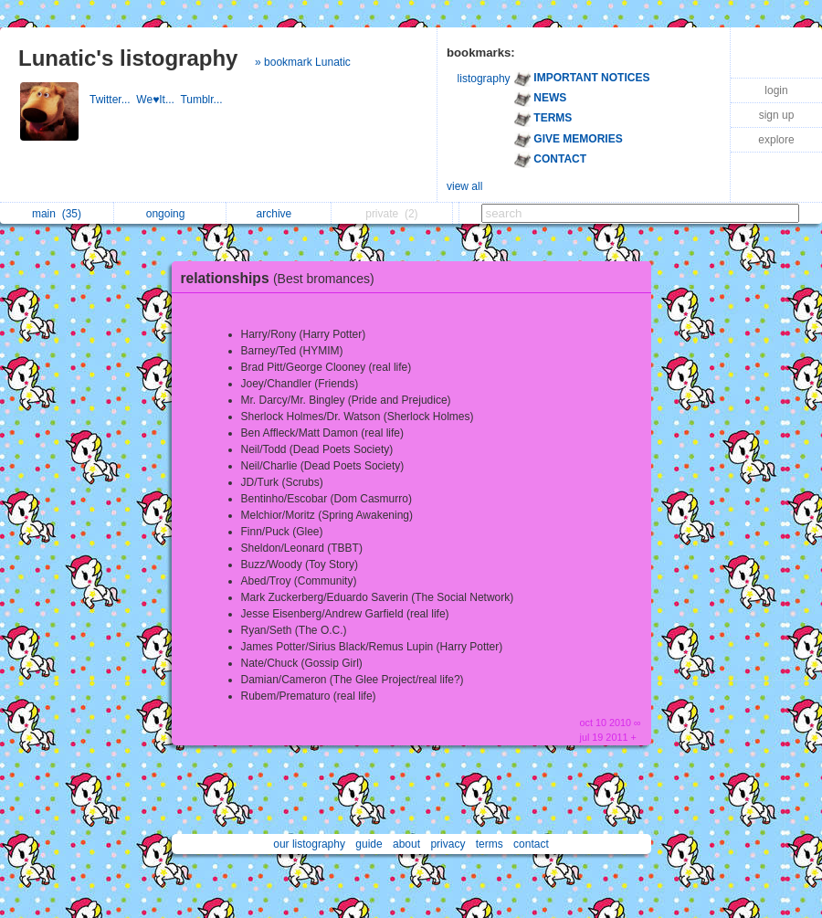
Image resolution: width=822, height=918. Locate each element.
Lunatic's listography (127, 58)
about (406, 844)
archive (279, 213)
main (56, 213)
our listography (309, 844)
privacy (447, 844)
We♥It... (158, 99)
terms (489, 844)
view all (464, 186)
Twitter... (113, 99)
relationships (282, 278)
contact (531, 844)
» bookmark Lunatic (303, 62)
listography (484, 78)
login (775, 90)
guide (368, 844)
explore (776, 139)
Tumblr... (203, 99)
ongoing (170, 213)
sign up (777, 115)
